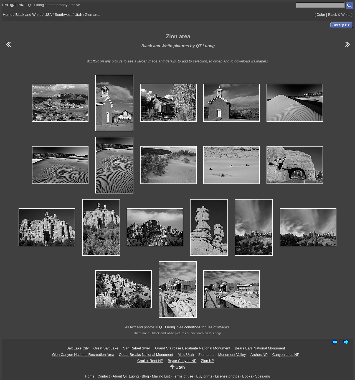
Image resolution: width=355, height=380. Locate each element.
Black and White (29, 14)
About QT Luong (126, 376)
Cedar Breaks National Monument (146, 355)
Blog (145, 376)
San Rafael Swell (136, 348)
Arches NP (259, 355)
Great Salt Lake (105, 348)
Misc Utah (186, 355)
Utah (78, 14)
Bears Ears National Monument (260, 348)
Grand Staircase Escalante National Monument (192, 348)
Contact (103, 376)
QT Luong (167, 327)
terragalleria (13, 4)
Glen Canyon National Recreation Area (83, 355)
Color (320, 14)
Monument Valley (232, 355)
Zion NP (207, 361)
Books (247, 376)
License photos (227, 376)
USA (48, 14)
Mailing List (161, 376)
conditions (192, 327)
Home (7, 14)
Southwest (63, 14)
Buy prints (204, 376)
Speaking (262, 376)
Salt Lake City (78, 348)
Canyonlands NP (286, 355)
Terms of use (183, 376)
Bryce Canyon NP (182, 361)
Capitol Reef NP (150, 361)
